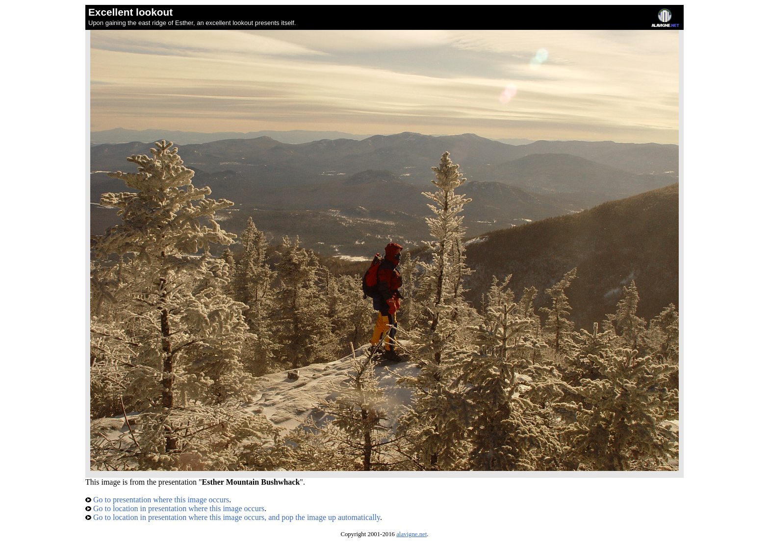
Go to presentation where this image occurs (157, 499)
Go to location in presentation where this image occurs (174, 508)
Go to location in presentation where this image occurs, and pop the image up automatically (232, 517)
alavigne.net (411, 534)
